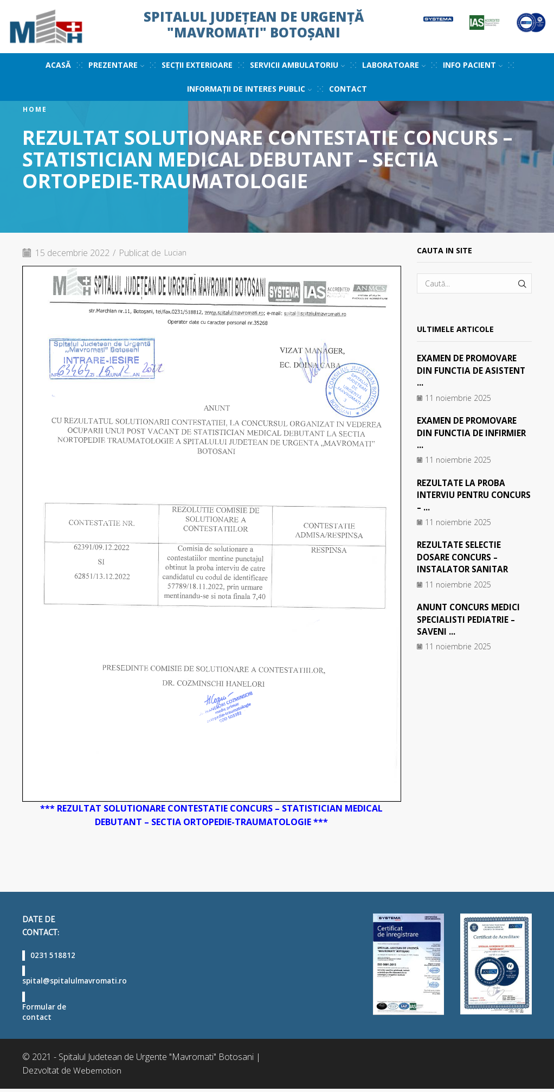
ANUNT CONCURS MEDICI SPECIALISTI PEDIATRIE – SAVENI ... (471, 619)
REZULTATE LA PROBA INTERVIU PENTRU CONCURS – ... (463, 494)
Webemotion (98, 1074)
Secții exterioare (197, 65)
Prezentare (116, 65)
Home (35, 109)
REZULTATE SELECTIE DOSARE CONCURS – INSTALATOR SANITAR (465, 557)
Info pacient (473, 65)
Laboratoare (394, 65)
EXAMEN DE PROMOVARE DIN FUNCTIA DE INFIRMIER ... (474, 432)
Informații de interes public (249, 89)
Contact (348, 89)
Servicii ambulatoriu (297, 65)
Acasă (58, 65)
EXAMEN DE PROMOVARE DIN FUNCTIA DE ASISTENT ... (473, 370)
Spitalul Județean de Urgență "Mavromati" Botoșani (254, 24)
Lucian (177, 253)
